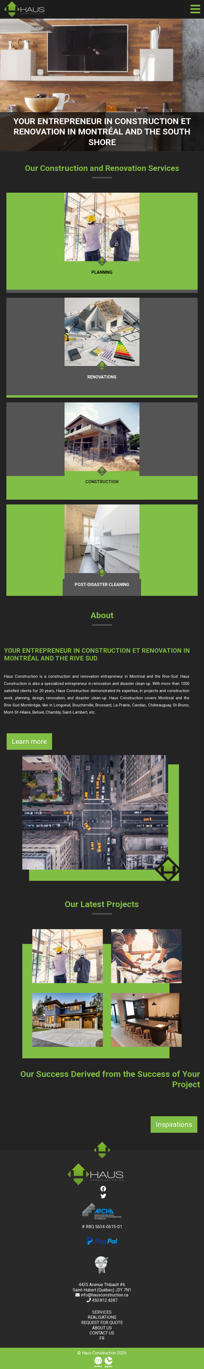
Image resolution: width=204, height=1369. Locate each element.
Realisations (102, 1317)
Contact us (102, 1333)
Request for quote (102, 1322)
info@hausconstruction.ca (101, 1295)
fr (101, 1338)
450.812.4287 (102, 1300)
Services (102, 1312)
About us (102, 1327)
